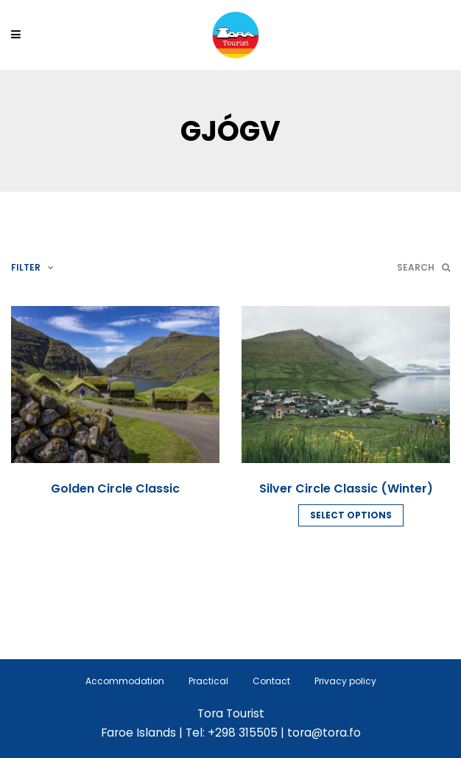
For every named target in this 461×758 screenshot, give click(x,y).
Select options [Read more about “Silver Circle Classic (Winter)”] (351, 515)
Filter (32, 267)
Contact (271, 681)
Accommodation (124, 681)
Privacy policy (345, 681)
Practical (208, 681)
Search (423, 267)
